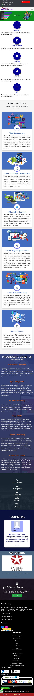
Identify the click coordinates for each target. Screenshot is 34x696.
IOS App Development (17, 212)
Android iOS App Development (17, 173)
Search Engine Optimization (17, 251)
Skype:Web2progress (7, 0)
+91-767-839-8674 (7, 4)
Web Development (17, 133)
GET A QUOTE (17, 610)
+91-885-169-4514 (7, 6)
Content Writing (17, 331)
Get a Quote (24, 1)
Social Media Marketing (17, 293)
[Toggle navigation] (31, 9)
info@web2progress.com (8, 2)
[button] (3, 589)
